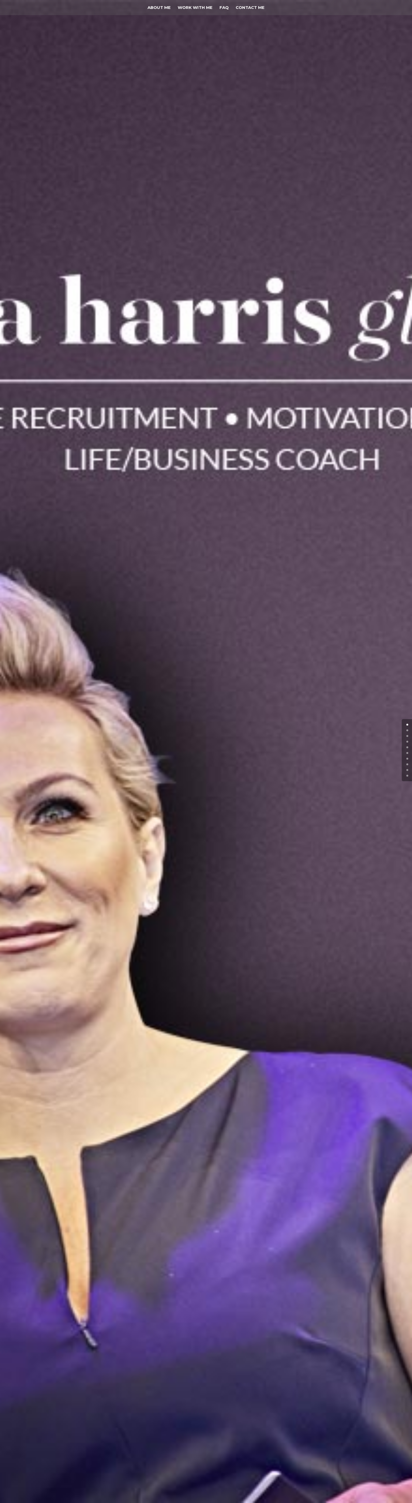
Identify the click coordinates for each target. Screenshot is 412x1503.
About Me (159, 8)
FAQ (224, 8)
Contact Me (250, 8)
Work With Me (195, 8)
